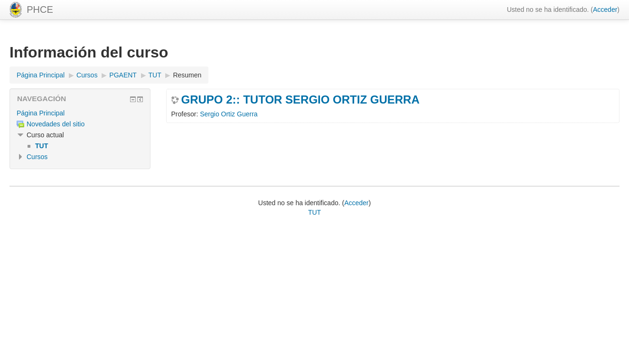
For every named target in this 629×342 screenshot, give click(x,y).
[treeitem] (80, 113)
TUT (314, 212)
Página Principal (41, 113)
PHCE (40, 9)
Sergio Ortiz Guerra (228, 114)
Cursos (37, 157)
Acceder (605, 9)
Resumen (187, 75)
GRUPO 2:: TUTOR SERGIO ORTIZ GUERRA (300, 99)
